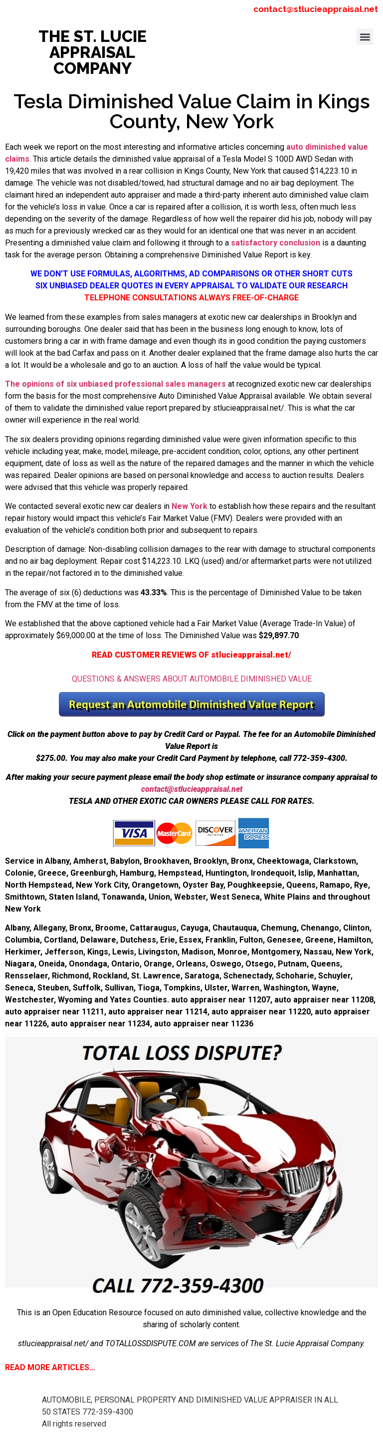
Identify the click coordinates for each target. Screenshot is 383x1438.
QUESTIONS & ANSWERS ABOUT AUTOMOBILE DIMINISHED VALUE (192, 679)
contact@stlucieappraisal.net (315, 9)
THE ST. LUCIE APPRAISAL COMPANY (92, 52)
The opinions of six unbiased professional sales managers (115, 384)
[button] (365, 36)
